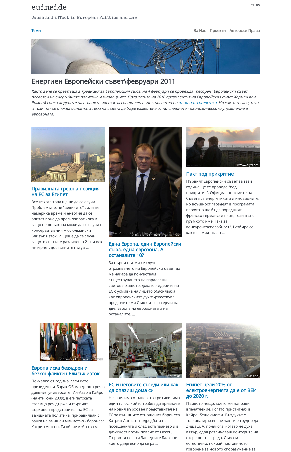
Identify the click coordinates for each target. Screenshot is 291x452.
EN (252, 5)
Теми (36, 30)
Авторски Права (245, 30)
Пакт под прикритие (210, 173)
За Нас (200, 30)
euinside (49, 8)
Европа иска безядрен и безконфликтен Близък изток (65, 370)
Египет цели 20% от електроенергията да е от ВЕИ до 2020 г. (221, 390)
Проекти (218, 30)
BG (258, 5)
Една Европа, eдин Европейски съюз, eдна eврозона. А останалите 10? (145, 249)
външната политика (197, 102)
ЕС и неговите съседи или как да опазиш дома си (143, 387)
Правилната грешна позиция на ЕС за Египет (65, 191)
